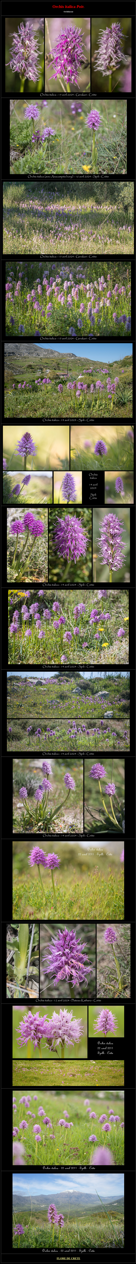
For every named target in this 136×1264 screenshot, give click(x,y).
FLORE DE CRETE (68, 1258)
